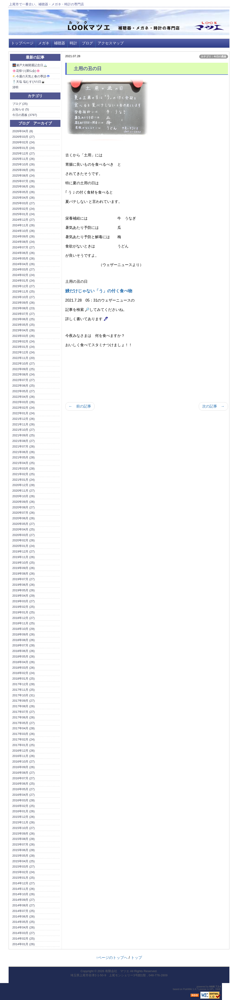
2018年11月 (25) (23, 623)
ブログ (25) (20, 103)
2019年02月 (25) (23, 607)
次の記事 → (213, 406)
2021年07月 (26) (23, 446)
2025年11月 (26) (23, 159)
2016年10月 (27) (23, 761)
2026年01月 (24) (23, 148)
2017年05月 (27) (23, 723)
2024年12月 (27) (23, 219)
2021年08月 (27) (23, 441)
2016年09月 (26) (23, 767)
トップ (136, 958)
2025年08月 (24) (23, 175)
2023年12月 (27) (23, 286)
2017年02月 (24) (23, 739)
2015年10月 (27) (23, 828)
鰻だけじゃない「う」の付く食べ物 (98, 291)
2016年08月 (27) (23, 772)
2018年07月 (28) (23, 645)
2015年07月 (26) (23, 844)
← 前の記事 (80, 406)
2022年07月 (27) (23, 380)
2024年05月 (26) (23, 258)
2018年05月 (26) (23, 656)
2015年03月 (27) (23, 866)
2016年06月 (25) (23, 783)
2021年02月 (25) (23, 474)
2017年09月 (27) (23, 700)
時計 (73, 43)
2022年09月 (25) (23, 369)
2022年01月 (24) (23, 413)
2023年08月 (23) (23, 308)
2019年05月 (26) (23, 590)
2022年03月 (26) (23, 402)
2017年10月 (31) (23, 695)
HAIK (212, 986)
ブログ (87, 43)
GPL (211, 989)
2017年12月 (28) (23, 684)
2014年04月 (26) (23, 927)
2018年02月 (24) (23, 673)
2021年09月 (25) (23, 435)
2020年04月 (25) (23, 529)
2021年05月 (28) (23, 457)
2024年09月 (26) (23, 236)
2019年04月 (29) (23, 595)
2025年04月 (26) (23, 197)
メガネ (43, 43)
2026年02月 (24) (23, 142)
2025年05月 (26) (23, 192)
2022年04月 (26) (23, 396)
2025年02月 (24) (23, 209)
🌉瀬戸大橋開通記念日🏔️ (29, 65)
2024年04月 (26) (23, 264)
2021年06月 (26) (23, 452)
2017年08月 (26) (23, 706)
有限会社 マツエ (117, 971)
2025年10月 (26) (23, 164)
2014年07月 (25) (23, 911)
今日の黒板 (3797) (24, 115)
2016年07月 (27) (23, 778)
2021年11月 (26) (23, 424)
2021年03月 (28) (23, 468)
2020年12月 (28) (23, 485)
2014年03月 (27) (23, 933)
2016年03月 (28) (23, 800)
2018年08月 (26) (23, 640)
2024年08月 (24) (23, 241)
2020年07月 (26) (23, 512)
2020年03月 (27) (23, 535)
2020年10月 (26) (23, 496)
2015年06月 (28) (23, 850)
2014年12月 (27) (23, 883)
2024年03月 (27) (23, 269)
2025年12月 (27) (23, 153)
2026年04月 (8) (22, 131)
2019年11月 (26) (23, 557)
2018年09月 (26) (23, 634)
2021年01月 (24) (23, 479)
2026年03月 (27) (23, 136)
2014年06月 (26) (23, 916)
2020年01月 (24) (23, 546)
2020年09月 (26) (23, 501)
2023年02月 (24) (23, 341)
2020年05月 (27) (23, 524)
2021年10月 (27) (23, 429)
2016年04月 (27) (23, 794)
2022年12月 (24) (23, 352)
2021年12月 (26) (23, 419)
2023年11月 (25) (23, 291)
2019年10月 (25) (23, 562)
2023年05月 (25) (23, 324)
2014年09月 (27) (23, 899)
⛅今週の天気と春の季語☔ (31, 76)
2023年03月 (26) (23, 336)
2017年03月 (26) (23, 734)
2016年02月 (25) (23, 806)
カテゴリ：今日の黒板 (213, 56)
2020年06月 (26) (23, 518)
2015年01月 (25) (23, 877)
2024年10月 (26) (23, 231)
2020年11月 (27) (23, 490)
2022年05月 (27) (23, 391)
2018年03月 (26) (23, 667)
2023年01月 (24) (23, 347)
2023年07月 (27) (23, 314)
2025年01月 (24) (23, 214)
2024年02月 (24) (23, 275)
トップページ (22, 43)
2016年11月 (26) (23, 756)
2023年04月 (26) (23, 330)
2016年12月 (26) (23, 750)
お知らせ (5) (20, 109)
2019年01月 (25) (23, 612)
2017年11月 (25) (23, 689)
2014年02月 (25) (23, 938)
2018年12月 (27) (23, 618)
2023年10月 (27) (23, 297)
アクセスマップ (111, 43)
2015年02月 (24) (23, 872)
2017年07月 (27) (23, 712)
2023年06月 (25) (23, 319)
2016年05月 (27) (23, 789)
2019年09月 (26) (23, 568)
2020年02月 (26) (23, 540)
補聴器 (59, 43)
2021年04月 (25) (23, 463)
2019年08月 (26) (23, 573)
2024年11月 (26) (23, 225)
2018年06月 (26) (23, 651)
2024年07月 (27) (23, 247)
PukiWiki (187, 989)
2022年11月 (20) (23, 358)
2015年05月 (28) (23, 855)
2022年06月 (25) (23, 385)
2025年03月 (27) (23, 203)
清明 (15, 87)
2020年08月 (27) (23, 507)
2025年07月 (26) (23, 181)
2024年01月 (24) (23, 280)
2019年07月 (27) (23, 579)
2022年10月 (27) (23, 363)
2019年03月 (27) (23, 601)
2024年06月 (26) (23, 253)
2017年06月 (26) (23, 717)
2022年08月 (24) (23, 374)
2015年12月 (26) (23, 817)
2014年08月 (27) (23, 905)
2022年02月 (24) (23, 407)
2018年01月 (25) (23, 678)
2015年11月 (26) (23, 822)
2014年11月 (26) (23, 889)
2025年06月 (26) (23, 186)
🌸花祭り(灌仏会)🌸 (26, 70)
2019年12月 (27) (23, 551)
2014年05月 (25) (23, 922)
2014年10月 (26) (23, 894)
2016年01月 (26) (23, 811)
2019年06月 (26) (23, 584)
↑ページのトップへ (112, 958)
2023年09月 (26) (23, 302)
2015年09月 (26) (23, 833)
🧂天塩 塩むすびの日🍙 (28, 81)
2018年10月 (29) (23, 629)
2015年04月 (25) (23, 861)
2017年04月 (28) (23, 728)
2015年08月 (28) (23, 839)
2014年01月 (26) (23, 944)
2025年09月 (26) (23, 170)
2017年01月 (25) (23, 745)
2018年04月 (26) (23, 662)
